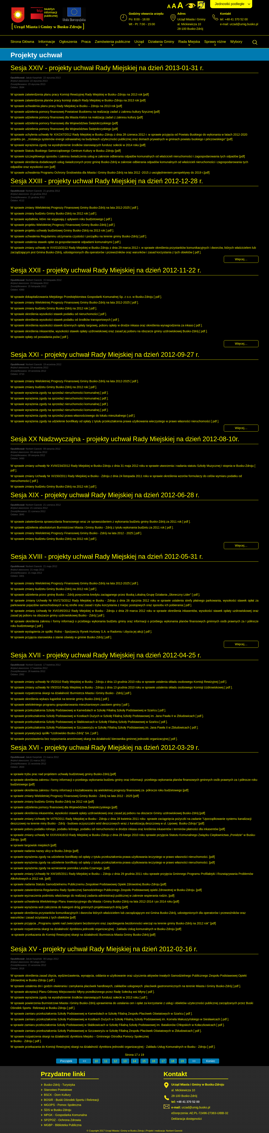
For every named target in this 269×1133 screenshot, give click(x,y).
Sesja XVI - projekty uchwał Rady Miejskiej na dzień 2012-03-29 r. (105, 747)
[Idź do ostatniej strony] (210, 1061)
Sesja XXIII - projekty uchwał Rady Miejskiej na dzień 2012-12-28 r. (107, 181)
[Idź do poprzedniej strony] (85, 1061)
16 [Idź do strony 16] (154, 1061)
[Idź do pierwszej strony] (66, 1061)
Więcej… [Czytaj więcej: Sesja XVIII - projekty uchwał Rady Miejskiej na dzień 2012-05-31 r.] (241, 644)
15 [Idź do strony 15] (144, 1061)
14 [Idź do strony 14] (135, 1061)
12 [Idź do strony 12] (116, 1061)
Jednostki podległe (229, 4)
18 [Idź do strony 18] (173, 1061)
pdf (146, 94)
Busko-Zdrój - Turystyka (59, 1084)
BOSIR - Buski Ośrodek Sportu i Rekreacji (71, 1100)
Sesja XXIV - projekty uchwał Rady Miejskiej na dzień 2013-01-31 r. (107, 68)
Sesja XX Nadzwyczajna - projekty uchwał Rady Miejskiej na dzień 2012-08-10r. (125, 439)
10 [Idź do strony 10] (97, 1061)
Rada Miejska (189, 42)
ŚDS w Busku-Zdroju (57, 1110)
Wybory (236, 42)
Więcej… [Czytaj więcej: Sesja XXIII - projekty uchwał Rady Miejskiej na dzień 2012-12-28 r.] (241, 259)
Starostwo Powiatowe (58, 1089)
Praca (86, 42)
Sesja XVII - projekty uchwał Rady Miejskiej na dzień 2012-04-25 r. (106, 655)
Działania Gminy (161, 42)
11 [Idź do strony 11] (106, 1061)
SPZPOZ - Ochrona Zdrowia (62, 1120)
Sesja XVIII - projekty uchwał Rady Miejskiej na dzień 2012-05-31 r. (107, 556)
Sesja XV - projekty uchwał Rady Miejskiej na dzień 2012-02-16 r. (104, 949)
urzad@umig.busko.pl (244, 24)
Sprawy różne (215, 42)
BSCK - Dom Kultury (57, 1094)
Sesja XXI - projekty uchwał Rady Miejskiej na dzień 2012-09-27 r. (105, 354)
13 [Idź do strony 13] (125, 1061)
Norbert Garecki (174, 1130)
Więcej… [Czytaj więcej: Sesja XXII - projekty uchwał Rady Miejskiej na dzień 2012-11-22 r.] (241, 343)
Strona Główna (22, 42)
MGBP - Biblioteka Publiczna (63, 1125)
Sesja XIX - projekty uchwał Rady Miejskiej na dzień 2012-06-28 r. (105, 495)
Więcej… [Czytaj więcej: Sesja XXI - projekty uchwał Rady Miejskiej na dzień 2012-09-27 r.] (241, 428)
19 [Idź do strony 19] (183, 1061)
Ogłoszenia (68, 42)
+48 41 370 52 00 (188, 1101)
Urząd (139, 42)
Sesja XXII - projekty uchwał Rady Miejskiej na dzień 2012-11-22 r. (106, 270)
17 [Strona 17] (163, 1061)
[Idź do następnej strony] (194, 1061)
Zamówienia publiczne (112, 42)
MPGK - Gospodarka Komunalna (65, 1115)
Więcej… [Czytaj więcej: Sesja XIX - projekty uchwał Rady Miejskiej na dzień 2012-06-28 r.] (241, 545)
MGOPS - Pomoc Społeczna (62, 1105)
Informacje (46, 42)
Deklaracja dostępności (186, 1118)
